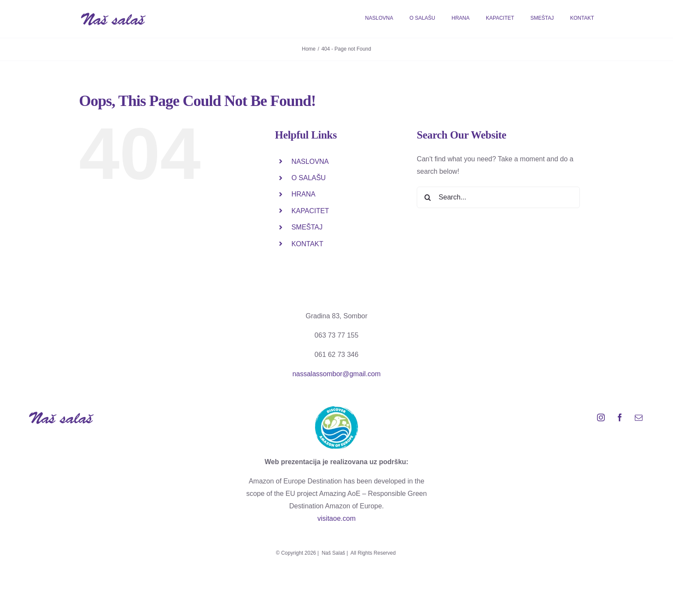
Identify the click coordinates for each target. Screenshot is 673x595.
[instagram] (601, 417)
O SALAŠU (308, 177)
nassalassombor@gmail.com (336, 374)
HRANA (303, 194)
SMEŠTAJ (307, 227)
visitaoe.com (337, 518)
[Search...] (498, 197)
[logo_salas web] (113, 15)
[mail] (638, 417)
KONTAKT (307, 244)
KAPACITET (310, 210)
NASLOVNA (310, 161)
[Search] (427, 197)
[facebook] (619, 417)
